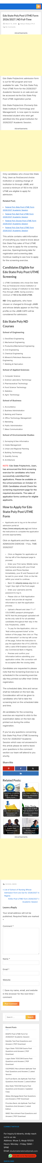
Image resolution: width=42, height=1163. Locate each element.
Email (6, 969)
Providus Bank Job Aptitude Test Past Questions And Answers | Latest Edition (20, 1106)
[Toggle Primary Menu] (38, 6)
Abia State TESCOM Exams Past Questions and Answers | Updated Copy (19, 1089)
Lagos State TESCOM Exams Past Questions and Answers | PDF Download (19, 1061)
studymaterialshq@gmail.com (24, 1151)
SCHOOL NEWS (11, 884)
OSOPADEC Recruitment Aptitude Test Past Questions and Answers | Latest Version (21, 1071)
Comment (8, 926)
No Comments (10, 27)
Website (6, 980)
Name (6, 959)
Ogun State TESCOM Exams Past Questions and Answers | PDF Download (19, 1051)
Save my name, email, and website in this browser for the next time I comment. (20, 993)
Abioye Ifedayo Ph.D (27, 24)
